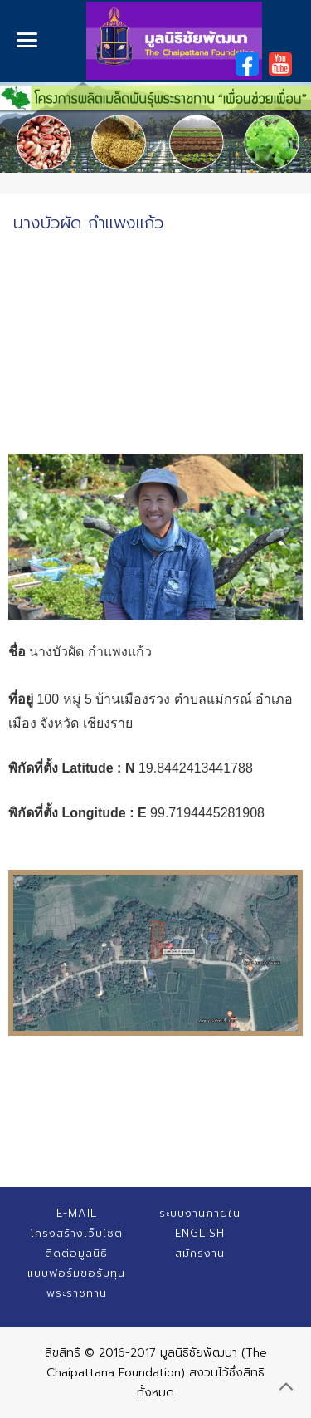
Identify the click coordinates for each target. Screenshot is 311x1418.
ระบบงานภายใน (200, 1213)
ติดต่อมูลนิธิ (76, 1253)
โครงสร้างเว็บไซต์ (76, 1233)
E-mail (76, 1213)
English (200, 1233)
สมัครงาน (200, 1253)
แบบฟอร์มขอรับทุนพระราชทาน (76, 1283)
